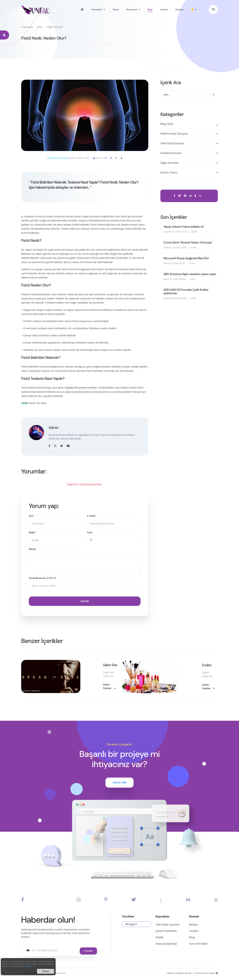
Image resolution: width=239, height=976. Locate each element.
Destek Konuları (170, 154)
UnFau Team (169, 173)
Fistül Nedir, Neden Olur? (48, 38)
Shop (116, 9)
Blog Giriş (166, 124)
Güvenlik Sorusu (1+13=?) (42, 578)
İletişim (179, 9)
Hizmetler (96, 9)
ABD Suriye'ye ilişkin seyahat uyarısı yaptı (187, 276)
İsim (31, 516)
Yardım (164, 9)
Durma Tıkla (119, 776)
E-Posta (91, 516)
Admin (54, 428)
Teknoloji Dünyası (172, 144)
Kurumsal (131, 9)
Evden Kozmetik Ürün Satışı (190, 664)
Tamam (45, 971)
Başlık (32, 533)
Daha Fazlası (26, 966)
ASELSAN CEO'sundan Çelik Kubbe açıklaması (186, 296)
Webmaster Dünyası (174, 134)
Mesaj (32, 549)
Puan (90, 533)
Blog (150, 9)
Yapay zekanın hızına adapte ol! (184, 227)
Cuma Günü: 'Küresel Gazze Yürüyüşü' (188, 243)
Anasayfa (27, 27)
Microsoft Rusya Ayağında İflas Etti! (187, 259)
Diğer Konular (54, 27)
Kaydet (85, 601)
